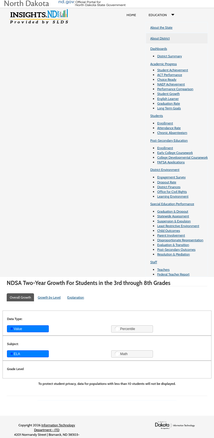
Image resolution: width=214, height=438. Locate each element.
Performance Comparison (175, 89)
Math (121, 353)
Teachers (163, 269)
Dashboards (158, 48)
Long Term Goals (169, 108)
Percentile (125, 328)
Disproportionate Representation (180, 240)
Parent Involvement (171, 235)
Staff (153, 262)
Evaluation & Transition (173, 245)
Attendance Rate (169, 128)
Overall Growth (20, 297)
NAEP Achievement (171, 84)
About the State (161, 27)
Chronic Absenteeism (172, 133)
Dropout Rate (166, 182)
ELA (15, 354)
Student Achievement (172, 70)
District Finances (168, 187)
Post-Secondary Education (169, 140)
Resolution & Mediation (173, 254)
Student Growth (168, 94)
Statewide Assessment (173, 216)
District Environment (164, 170)
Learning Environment (172, 196)
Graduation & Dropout (172, 211)
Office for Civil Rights (172, 192)
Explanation (75, 297)
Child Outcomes (168, 230)
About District (160, 38)
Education (163, 15)
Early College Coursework (175, 153)
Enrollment (165, 123)
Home (131, 15)
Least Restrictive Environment (178, 226)
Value (16, 329)
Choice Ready (166, 79)
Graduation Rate (168, 103)
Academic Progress (163, 64)
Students (156, 116)
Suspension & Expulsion (174, 221)
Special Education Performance (172, 204)
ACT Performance (169, 75)
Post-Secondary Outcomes (176, 249)
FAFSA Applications (171, 162)
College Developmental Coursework (182, 157)
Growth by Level (49, 297)
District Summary (169, 56)
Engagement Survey (171, 177)
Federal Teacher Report (173, 274)
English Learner (168, 99)
